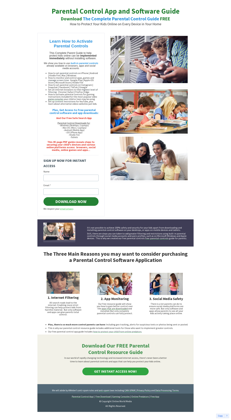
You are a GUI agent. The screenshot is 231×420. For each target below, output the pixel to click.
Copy (220, 415)
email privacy (66, 208)
